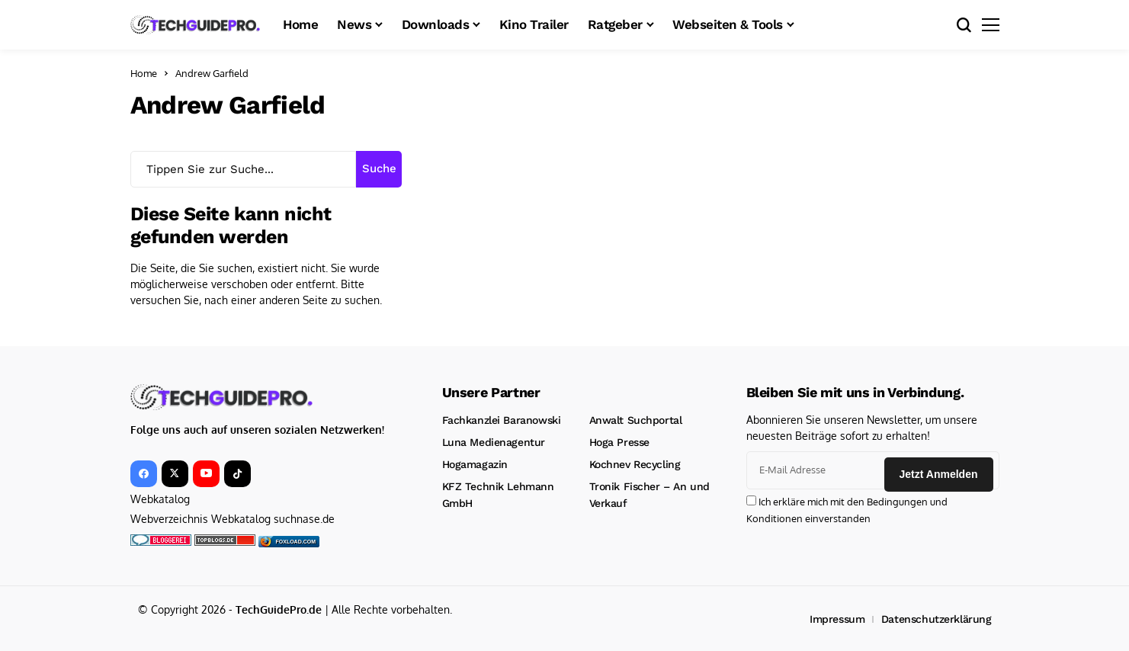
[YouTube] (206, 473)
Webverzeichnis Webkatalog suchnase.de (232, 518)
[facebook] (143, 473)
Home (143, 73)
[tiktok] (237, 473)
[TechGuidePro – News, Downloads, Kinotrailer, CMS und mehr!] (195, 24)
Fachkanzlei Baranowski (501, 420)
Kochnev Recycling (635, 464)
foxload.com (296, 541)
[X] (175, 473)
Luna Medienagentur (493, 442)
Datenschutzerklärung (936, 617)
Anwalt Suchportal (635, 420)
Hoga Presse (619, 442)
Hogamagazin (475, 464)
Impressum (837, 617)
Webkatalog (160, 498)
